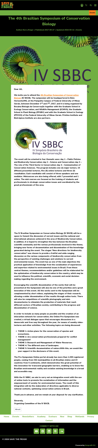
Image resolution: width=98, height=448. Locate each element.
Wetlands (79, 416)
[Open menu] (95, 5)
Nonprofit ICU (90, 445)
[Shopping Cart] (86, 5)
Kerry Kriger (28, 30)
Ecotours (53, 416)
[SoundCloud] (61, 431)
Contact (49, 420)
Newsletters (28, 416)
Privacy (90, 416)
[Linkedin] (49, 431)
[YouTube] (36, 431)
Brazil (17, 409)
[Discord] (55, 431)
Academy (41, 416)
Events (79, 30)
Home (6, 416)
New (62, 416)
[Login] (81, 5)
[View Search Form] (90, 5)
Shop (69, 416)
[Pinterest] (42, 431)
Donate (92, 13)
